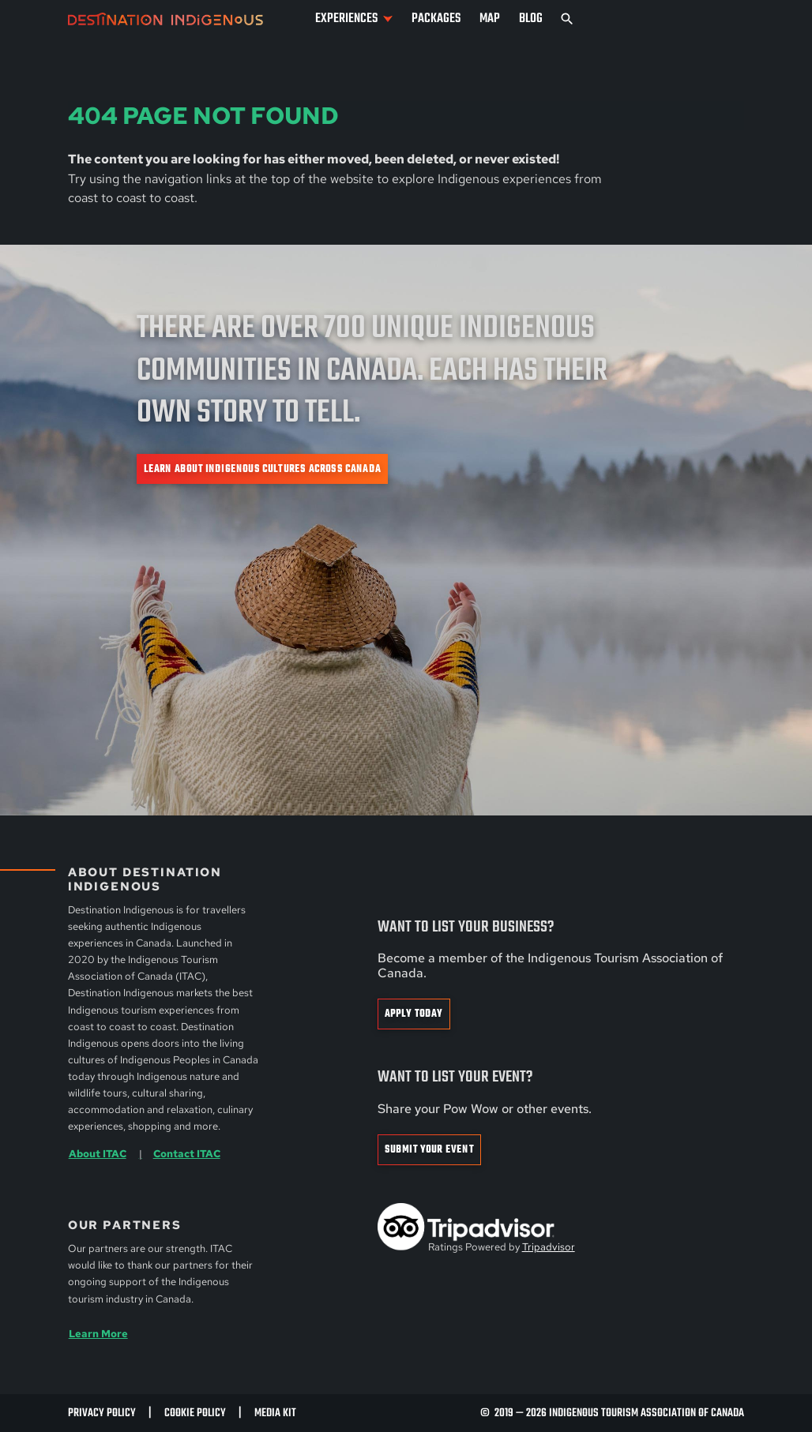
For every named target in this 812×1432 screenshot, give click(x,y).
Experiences (346, 18)
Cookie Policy (195, 1413)
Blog (531, 18)
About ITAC (97, 1153)
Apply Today (414, 1014)
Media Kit (275, 1413)
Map (489, 18)
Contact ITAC (186, 1153)
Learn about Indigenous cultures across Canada (262, 469)
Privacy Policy (102, 1413)
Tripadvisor (548, 1247)
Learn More (98, 1333)
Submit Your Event (429, 1149)
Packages (436, 18)
